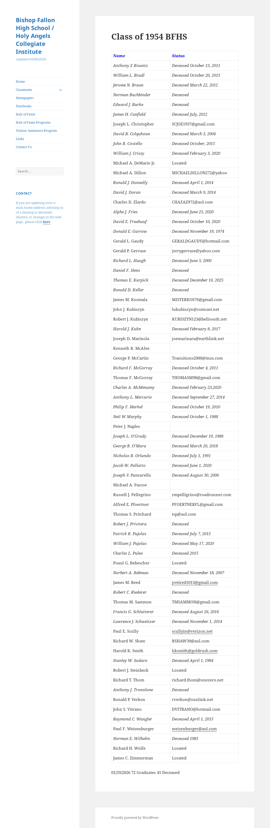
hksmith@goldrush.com (195, 650)
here (46, 222)
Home (20, 81)
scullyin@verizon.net (192, 631)
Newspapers (25, 98)
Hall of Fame (25, 114)
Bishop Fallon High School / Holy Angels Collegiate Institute (35, 35)
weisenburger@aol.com (194, 728)
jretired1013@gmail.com (195, 582)
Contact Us (24, 147)
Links (20, 139)
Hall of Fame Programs (33, 122)
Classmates (24, 90)
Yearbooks (23, 106)
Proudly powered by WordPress (134, 817)
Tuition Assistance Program (36, 130)
